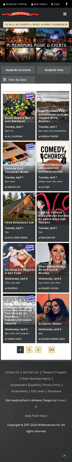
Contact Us (12, 372)
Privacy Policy (51, 385)
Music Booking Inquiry (36, 378)
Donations (54, 391)
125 (51, 349)
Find (55, 4)
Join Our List (31, 372)
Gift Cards (37, 391)
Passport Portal (15, 4)
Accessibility (19, 391)
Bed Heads (39, 4)
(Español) (34, 385)
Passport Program (54, 372)
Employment (18, 385)
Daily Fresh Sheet (36, 415)
